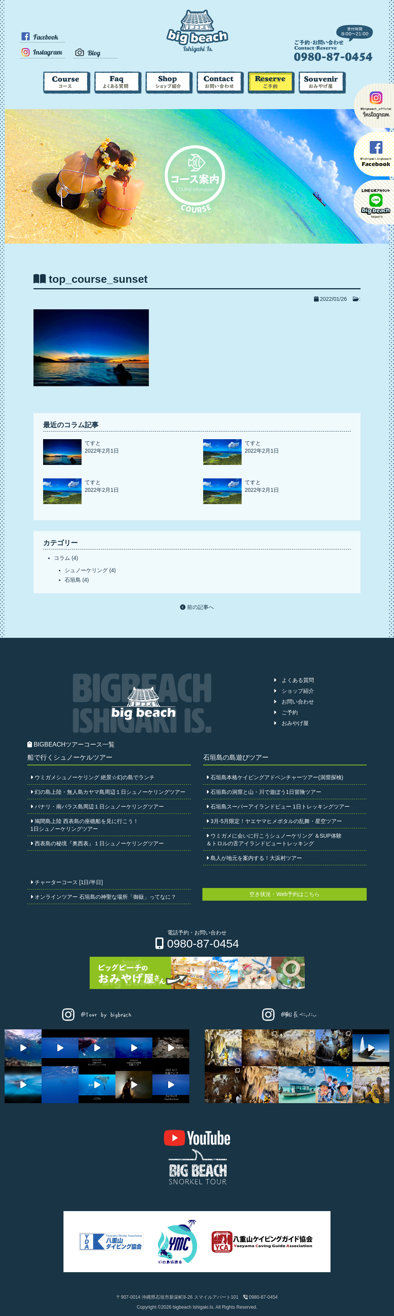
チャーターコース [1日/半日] (66, 882)
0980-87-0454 (197, 943)
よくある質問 (294, 680)
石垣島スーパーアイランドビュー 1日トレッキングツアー (278, 806)
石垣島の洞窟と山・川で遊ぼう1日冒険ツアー (263, 792)
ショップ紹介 (294, 691)
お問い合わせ (294, 702)
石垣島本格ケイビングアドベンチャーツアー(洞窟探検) (274, 777)
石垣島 (73, 580)
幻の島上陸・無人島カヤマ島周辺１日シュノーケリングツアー (107, 792)
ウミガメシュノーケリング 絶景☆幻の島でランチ (92, 777)
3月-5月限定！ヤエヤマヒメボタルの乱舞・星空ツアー (274, 821)
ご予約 (286, 712)
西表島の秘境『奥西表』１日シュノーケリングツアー (97, 843)
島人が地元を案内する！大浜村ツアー (254, 858)
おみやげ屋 (291, 723)
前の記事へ (197, 607)
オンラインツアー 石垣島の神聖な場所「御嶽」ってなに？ (103, 897)
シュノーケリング (86, 570)
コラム (62, 558)
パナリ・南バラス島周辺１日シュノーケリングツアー (97, 806)
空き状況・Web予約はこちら (284, 894)
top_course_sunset (98, 279)
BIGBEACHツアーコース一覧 (71, 744)
